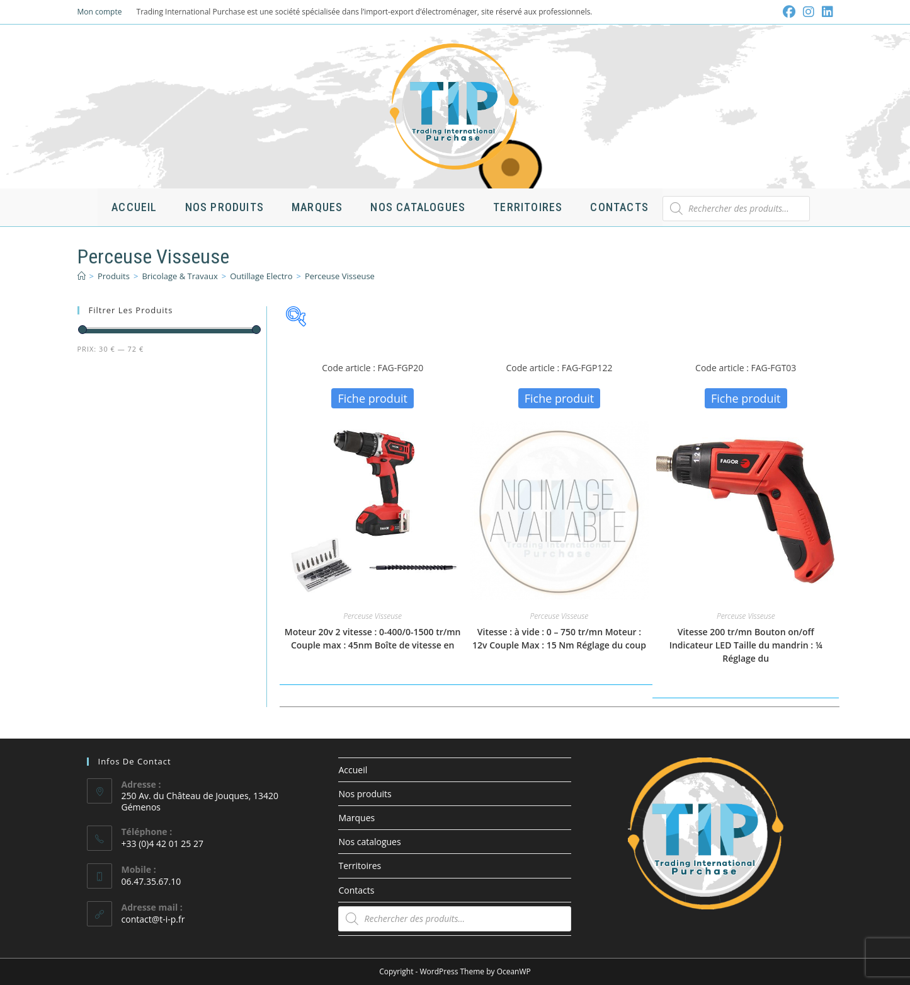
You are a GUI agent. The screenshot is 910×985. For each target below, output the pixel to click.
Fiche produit (372, 398)
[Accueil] (81, 276)
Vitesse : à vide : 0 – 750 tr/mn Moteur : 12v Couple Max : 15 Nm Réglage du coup (559, 638)
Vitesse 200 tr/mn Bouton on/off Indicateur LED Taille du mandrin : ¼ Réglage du (745, 645)
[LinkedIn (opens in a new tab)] (825, 12)
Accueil (352, 770)
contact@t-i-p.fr (153, 919)
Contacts (356, 890)
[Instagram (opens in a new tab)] (808, 12)
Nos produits (364, 794)
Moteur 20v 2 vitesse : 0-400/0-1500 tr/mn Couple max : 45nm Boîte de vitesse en (373, 638)
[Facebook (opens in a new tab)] (789, 12)
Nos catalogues (369, 842)
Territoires (359, 866)
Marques (356, 818)
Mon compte (99, 11)
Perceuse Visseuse (340, 276)
